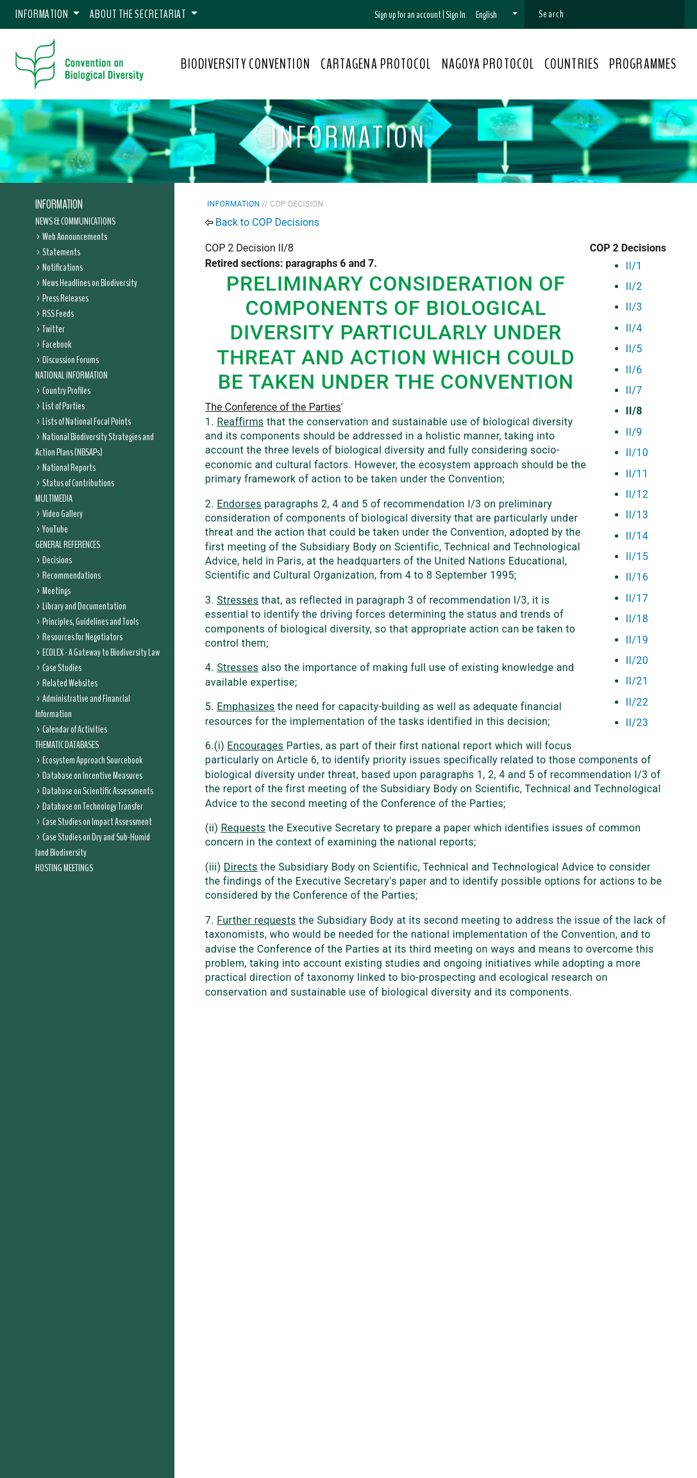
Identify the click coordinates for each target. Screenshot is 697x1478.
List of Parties (63, 406)
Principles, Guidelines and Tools (90, 622)
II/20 (637, 660)
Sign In (456, 15)
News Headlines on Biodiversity (89, 283)
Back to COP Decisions (267, 222)
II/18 (637, 619)
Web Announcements (74, 237)
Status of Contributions (78, 483)
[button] (497, 15)
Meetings (56, 591)
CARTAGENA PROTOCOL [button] (376, 64)
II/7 (634, 390)
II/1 (634, 266)
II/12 (637, 494)
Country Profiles (66, 391)
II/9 (634, 432)
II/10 (637, 452)
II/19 (637, 640)
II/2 (634, 286)
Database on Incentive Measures (92, 776)
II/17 (637, 598)
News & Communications (75, 221)
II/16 (637, 577)
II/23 (637, 723)
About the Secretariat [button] (139, 14)
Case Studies (61, 668)
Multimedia (53, 498)
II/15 (637, 556)
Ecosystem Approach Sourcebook (92, 760)
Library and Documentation (84, 606)
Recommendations (71, 575)
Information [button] (43, 14)
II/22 (637, 702)
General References (67, 545)
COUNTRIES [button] (571, 64)
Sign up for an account (407, 15)
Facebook (56, 344)
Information (59, 204)
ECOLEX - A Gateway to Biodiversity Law (101, 652)
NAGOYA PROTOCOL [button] (488, 64)
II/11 (637, 474)
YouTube (55, 529)
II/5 (634, 349)
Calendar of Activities (74, 729)
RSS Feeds (58, 314)
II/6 (634, 370)
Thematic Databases (67, 745)
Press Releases (65, 298)
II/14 (637, 536)
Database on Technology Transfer (92, 806)
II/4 (634, 328)
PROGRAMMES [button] (642, 64)
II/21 (637, 681)
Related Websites (69, 683)
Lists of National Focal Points (86, 421)
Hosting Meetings (64, 868)
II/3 (634, 307)
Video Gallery (62, 514)
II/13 (637, 515)
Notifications (62, 267)
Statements (61, 252)
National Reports (69, 468)
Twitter (53, 329)
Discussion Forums (70, 360)
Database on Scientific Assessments (97, 791)
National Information (71, 375)
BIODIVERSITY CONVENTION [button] (245, 64)
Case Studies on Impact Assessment (97, 822)
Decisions (57, 560)
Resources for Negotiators (82, 637)
